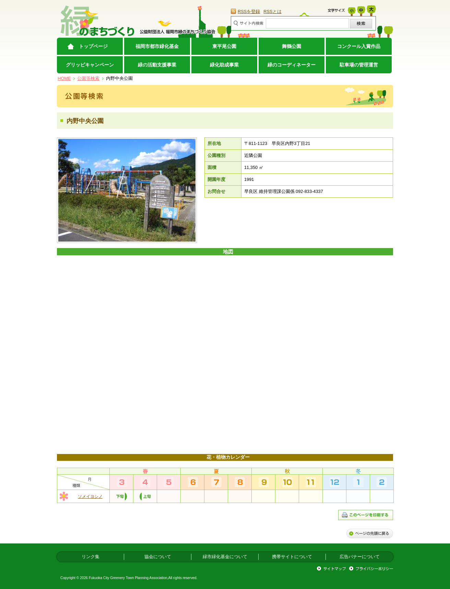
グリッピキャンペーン (90, 65)
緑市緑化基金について (225, 556)
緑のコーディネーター (292, 65)
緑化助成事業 (224, 65)
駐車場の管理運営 (359, 65)
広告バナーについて (360, 556)
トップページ (93, 46)
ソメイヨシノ (90, 496)
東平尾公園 (224, 46)
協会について (157, 556)
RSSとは (272, 11)
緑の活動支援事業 (157, 65)
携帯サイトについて (292, 556)
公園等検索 (88, 78)
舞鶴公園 (291, 46)
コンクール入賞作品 (358, 46)
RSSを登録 (249, 11)
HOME (64, 78)
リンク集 (90, 556)
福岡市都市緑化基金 (157, 46)
